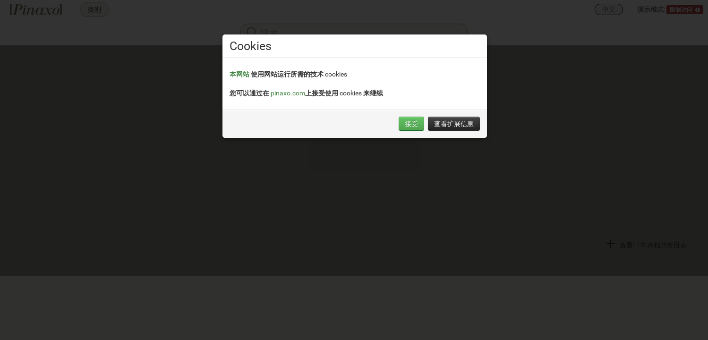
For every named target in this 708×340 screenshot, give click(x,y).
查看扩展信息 (454, 123)
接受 (411, 123)
